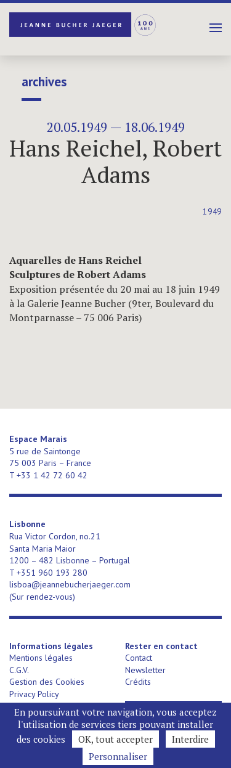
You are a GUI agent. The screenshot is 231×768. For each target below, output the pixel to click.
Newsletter (145, 670)
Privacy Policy (34, 694)
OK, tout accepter (115, 739)
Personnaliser (118, 756)
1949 (212, 211)
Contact (138, 657)
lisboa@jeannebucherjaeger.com (70, 584)
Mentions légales (41, 657)
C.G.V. (19, 670)
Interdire (190, 739)
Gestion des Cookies (46, 681)
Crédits (138, 681)
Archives (44, 82)
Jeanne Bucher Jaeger (83, 24)
